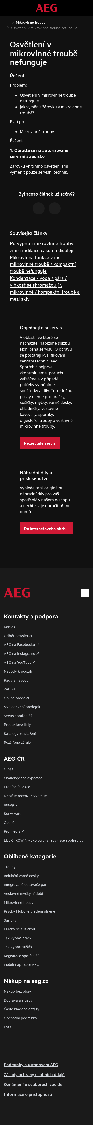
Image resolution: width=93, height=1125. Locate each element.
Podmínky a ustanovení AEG (31, 1064)
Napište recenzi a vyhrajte (25, 795)
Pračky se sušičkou (19, 928)
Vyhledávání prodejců (22, 706)
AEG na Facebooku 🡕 (21, 644)
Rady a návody (16, 680)
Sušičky (10, 920)
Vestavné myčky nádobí (23, 893)
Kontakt (10, 626)
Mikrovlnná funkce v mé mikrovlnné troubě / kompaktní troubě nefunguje (43, 264)
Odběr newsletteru (19, 635)
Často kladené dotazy (21, 1008)
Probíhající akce (17, 786)
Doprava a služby (18, 1000)
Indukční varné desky (21, 875)
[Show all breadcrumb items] (8, 22)
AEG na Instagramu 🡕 (21, 653)
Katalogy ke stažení (20, 733)
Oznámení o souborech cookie (33, 1084)
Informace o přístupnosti (28, 1094)
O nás (8, 768)
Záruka (9, 688)
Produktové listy (17, 724)
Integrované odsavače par (25, 884)
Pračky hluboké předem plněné (29, 911)
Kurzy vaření (14, 813)
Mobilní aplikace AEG (21, 964)
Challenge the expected (23, 777)
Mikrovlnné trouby (19, 902)
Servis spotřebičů (18, 715)
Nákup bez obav (17, 991)
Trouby (10, 866)
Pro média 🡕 (14, 831)
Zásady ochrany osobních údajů (34, 1074)
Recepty (10, 804)
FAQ (7, 1026)
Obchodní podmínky (20, 1017)
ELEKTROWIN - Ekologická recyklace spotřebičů (43, 840)
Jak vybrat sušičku (19, 946)
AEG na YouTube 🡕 (19, 662)
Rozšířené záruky (18, 742)
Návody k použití (18, 671)
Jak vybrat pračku (18, 937)
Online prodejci (16, 697)
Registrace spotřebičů (21, 955)
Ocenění (10, 822)
